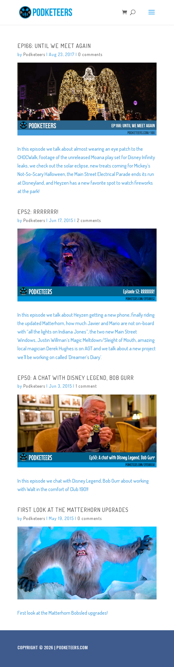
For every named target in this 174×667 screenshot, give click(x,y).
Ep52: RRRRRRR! (38, 211)
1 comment (86, 386)
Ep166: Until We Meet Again (54, 45)
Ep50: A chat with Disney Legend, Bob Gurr (75, 377)
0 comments (90, 54)
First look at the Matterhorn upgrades (73, 509)
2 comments (89, 220)
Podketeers (34, 54)
